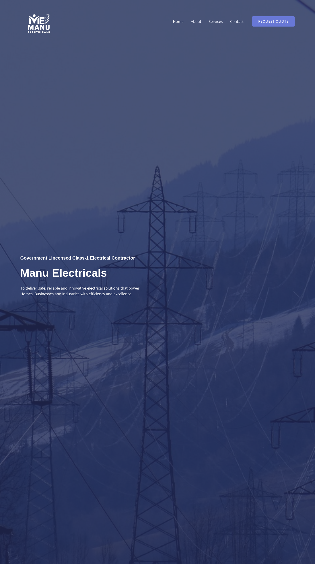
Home (178, 21)
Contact (237, 21)
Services (216, 21)
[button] (273, 21)
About (196, 21)
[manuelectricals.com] (38, 21)
